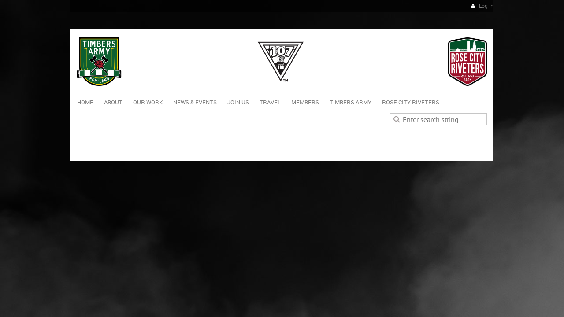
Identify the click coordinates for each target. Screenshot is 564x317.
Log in (486, 6)
